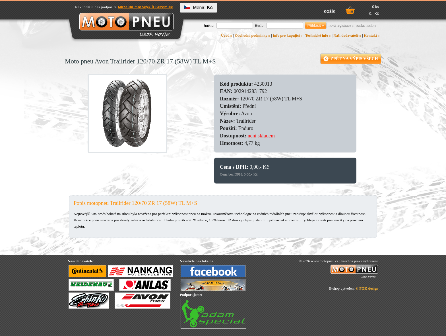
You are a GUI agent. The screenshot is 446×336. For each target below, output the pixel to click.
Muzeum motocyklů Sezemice (145, 7)
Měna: (198, 7)
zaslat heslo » (366, 25)
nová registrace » (341, 25)
